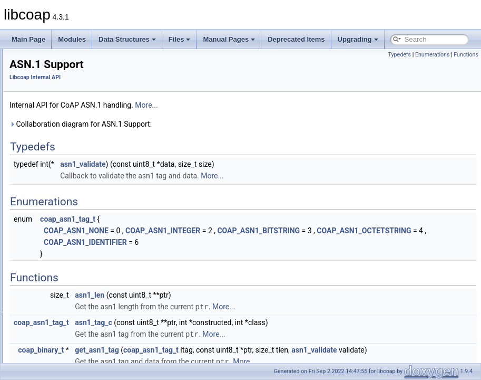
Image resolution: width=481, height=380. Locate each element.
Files (180, 39)
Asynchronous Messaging (71, 138)
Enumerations (432, 54)
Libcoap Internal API (54, 104)
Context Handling (59, 173)
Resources (50, 220)
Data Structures (127, 39)
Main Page (28, 39)
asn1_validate (214, 164)
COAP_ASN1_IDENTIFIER (217, 254)
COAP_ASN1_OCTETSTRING (219, 242)
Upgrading (358, 39)
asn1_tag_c (225, 333)
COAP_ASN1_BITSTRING (390, 230)
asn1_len (221, 306)
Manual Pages (229, 39)
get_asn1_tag (229, 360)
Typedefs (399, 54)
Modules (72, 39)
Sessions (48, 231)
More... (278, 105)
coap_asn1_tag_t (199, 219)
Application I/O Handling (69, 127)
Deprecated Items (296, 39)
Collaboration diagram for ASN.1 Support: (212, 124)
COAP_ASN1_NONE (207, 230)
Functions (466, 54)
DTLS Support (55, 185)
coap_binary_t (172, 360)
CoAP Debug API (50, 92)
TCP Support (53, 243)
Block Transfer (55, 150)
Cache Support (56, 162)
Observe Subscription (65, 197)
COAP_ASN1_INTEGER (294, 230)
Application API (47, 80)
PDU (41, 208)
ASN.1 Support (56, 115)
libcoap (19, 57)
